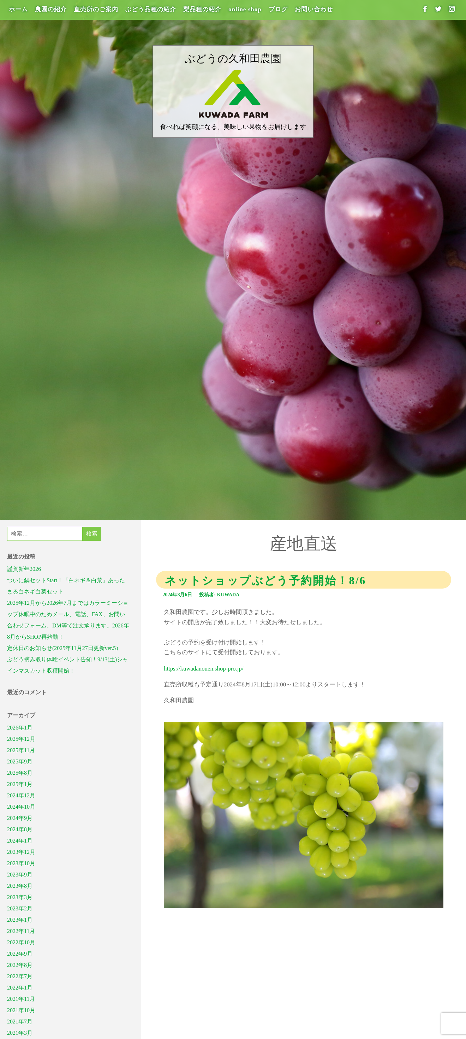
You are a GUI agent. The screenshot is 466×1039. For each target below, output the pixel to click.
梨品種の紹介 (202, 9)
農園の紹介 (51, 9)
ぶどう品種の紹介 (150, 9)
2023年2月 (19, 908)
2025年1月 (19, 784)
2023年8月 (19, 886)
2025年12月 (21, 739)
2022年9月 (19, 954)
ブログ (278, 9)
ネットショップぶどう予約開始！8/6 (265, 580)
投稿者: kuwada (219, 594)
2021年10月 (21, 1010)
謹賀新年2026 (24, 569)
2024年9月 (19, 818)
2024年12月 (21, 795)
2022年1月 (19, 988)
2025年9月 (19, 761)
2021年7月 (19, 1022)
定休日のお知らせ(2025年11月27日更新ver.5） (64, 648)
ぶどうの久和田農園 (233, 58)
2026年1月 (19, 728)
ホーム (18, 9)
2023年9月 (19, 875)
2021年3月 (19, 1033)
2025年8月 (19, 773)
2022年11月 (21, 931)
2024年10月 (21, 807)
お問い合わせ (314, 9)
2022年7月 (19, 976)
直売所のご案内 (96, 9)
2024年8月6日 (177, 594)
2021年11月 (21, 999)
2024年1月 (19, 841)
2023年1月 (19, 920)
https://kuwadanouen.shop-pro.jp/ (204, 668)
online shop (245, 9)
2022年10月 (21, 942)
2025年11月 (21, 750)
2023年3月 (19, 897)
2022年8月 (19, 965)
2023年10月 (21, 863)
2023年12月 (21, 852)
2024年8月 (19, 829)
